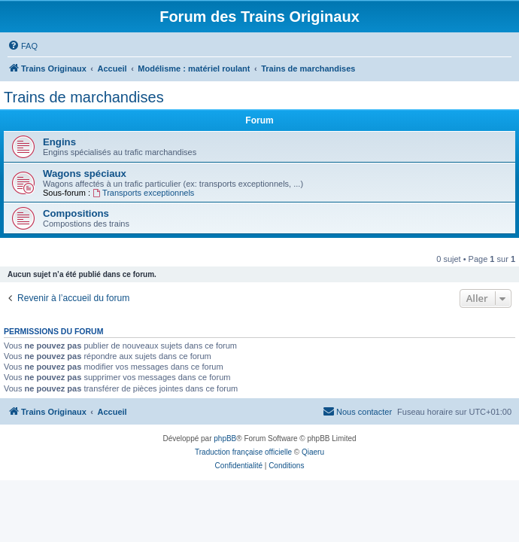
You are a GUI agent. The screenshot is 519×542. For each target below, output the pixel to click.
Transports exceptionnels (143, 192)
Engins (59, 142)
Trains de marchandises (84, 97)
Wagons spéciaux (84, 173)
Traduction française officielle (243, 452)
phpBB (225, 438)
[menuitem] (23, 46)
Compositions (76, 213)
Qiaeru (313, 452)
